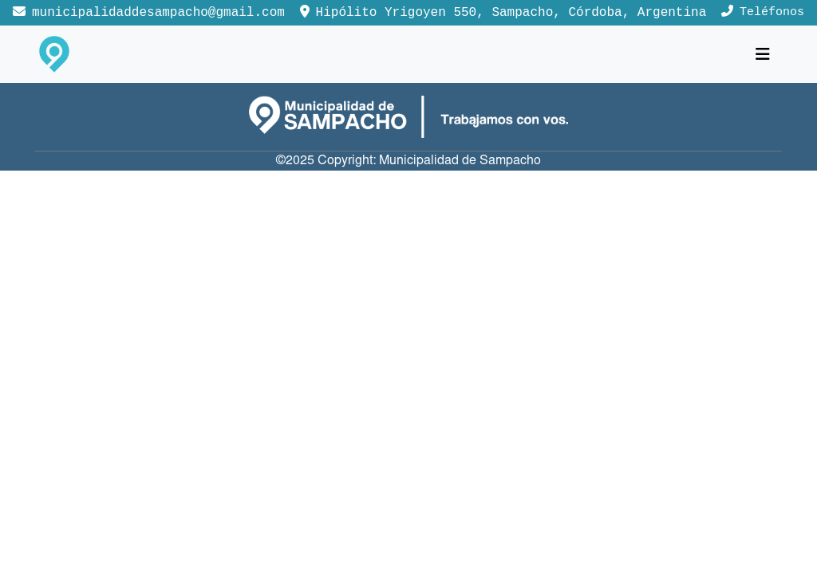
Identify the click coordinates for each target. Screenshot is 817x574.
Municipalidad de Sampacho (460, 161)
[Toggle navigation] (763, 54)
